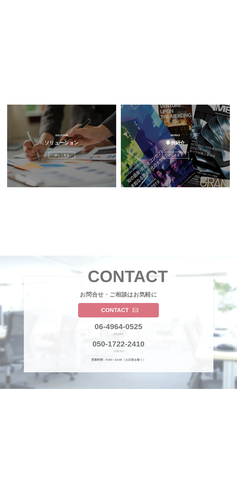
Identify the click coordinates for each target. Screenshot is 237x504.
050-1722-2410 (119, 344)
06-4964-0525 (118, 326)
